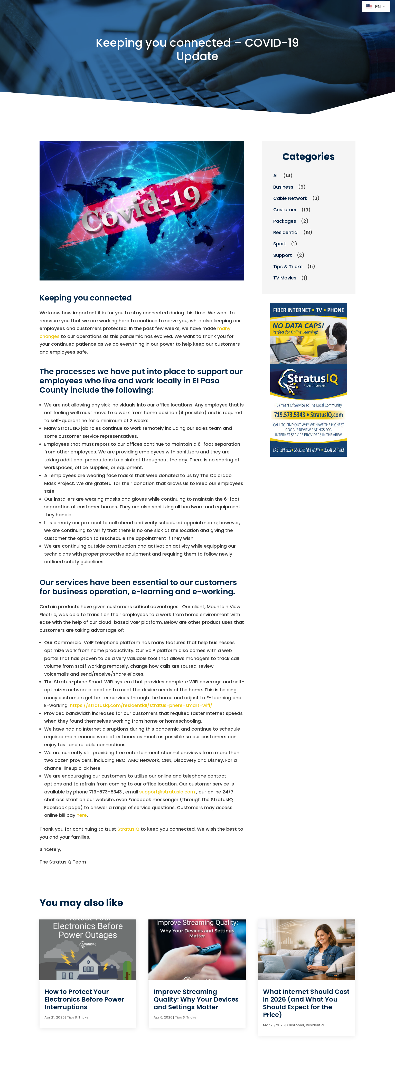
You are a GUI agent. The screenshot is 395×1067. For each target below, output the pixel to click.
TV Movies (284, 278)
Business (283, 187)
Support (282, 256)
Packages (284, 221)
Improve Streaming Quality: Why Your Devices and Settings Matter (196, 999)
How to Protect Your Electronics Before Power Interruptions (84, 999)
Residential (285, 233)
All (276, 175)
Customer (285, 210)
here (82, 815)
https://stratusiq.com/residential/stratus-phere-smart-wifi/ (141, 705)
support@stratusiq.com (167, 792)
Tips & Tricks (288, 267)
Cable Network (290, 198)
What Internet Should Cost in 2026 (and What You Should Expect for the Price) (306, 1003)
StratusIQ (128, 829)
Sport (279, 244)
